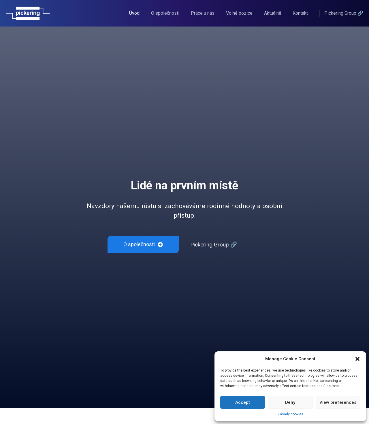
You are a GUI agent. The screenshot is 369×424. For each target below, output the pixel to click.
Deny (290, 402)
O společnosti (165, 13)
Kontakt (300, 13)
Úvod (134, 13)
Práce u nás (202, 13)
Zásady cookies (290, 414)
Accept (242, 402)
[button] (357, 359)
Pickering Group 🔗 (213, 244)
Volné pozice (239, 13)
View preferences (337, 402)
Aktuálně (272, 13)
